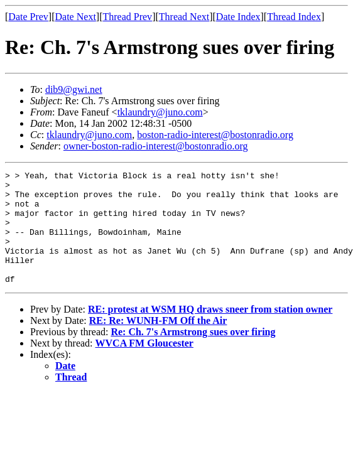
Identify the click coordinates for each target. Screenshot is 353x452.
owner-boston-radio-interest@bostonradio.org (155, 146)
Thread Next (184, 16)
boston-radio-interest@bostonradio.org (215, 134)
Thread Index (294, 16)
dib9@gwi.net (73, 89)
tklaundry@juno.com (160, 112)
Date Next (75, 16)
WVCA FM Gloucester (144, 365)
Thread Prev (127, 16)
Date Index (238, 16)
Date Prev (28, 16)
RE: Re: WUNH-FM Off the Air (158, 343)
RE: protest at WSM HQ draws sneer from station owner (210, 331)
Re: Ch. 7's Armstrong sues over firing (193, 354)
